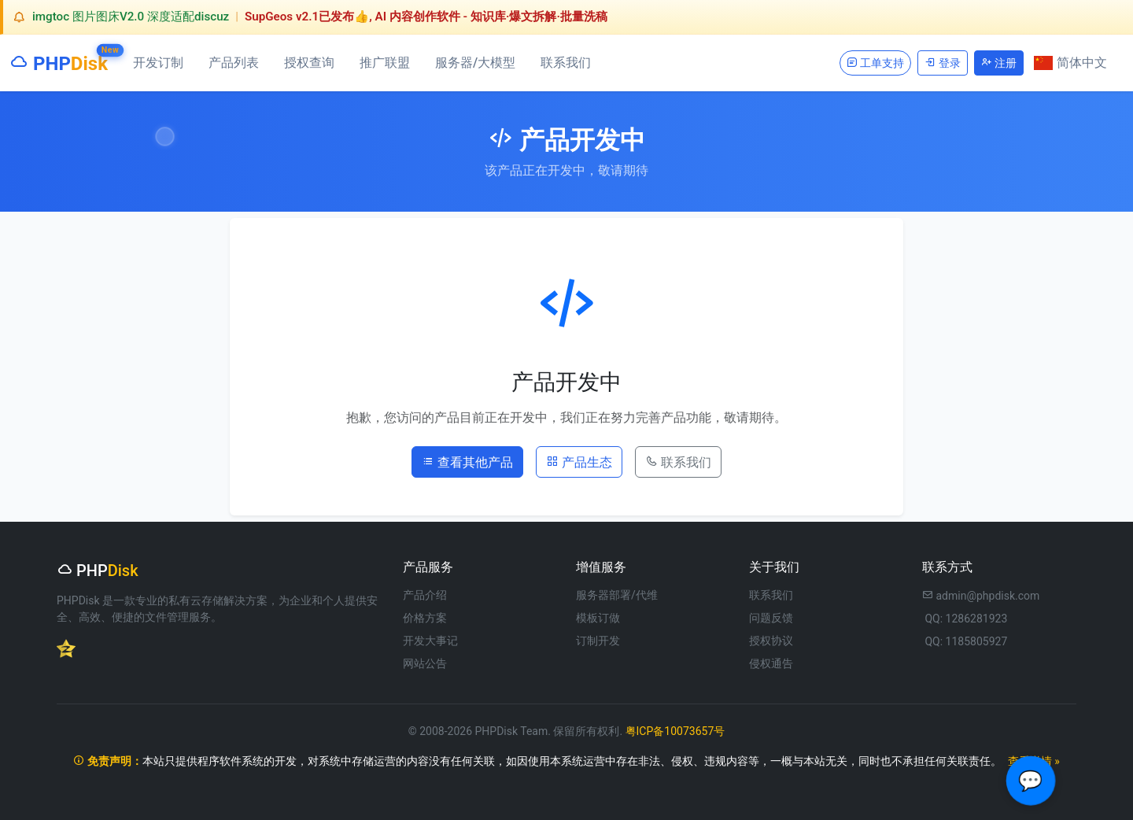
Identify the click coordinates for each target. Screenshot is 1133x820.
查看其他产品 (467, 461)
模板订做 (598, 617)
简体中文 (1070, 62)
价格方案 (425, 617)
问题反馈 (771, 617)
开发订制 (158, 62)
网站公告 (425, 663)
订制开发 (598, 640)
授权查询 (309, 62)
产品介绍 (425, 595)
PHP (58, 60)
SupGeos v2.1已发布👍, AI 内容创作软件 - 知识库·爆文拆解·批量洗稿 (426, 16)
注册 (999, 62)
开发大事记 (430, 640)
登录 (942, 62)
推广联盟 (385, 62)
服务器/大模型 (475, 62)
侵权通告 (771, 663)
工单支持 (875, 62)
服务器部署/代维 (617, 595)
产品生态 (579, 461)
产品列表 (234, 62)
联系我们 (566, 62)
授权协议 (771, 640)
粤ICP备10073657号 (675, 731)
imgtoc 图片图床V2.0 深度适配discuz (130, 16)
